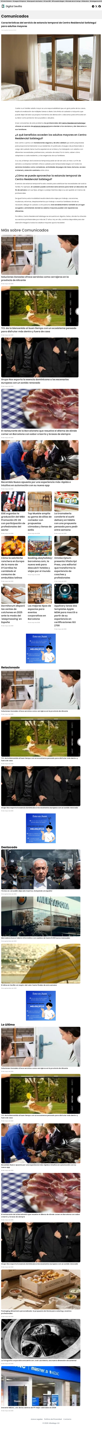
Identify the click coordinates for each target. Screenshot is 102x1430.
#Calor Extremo (6, 1)
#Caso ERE (47, 1)
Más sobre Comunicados (25, 230)
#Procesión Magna (58, 1)
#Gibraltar (85, 1)
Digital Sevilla (11, 6)
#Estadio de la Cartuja (72, 1)
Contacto (67, 1419)
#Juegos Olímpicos (19, 1)
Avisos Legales (37, 1419)
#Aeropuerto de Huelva (34, 1)
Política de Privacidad (53, 1419)
